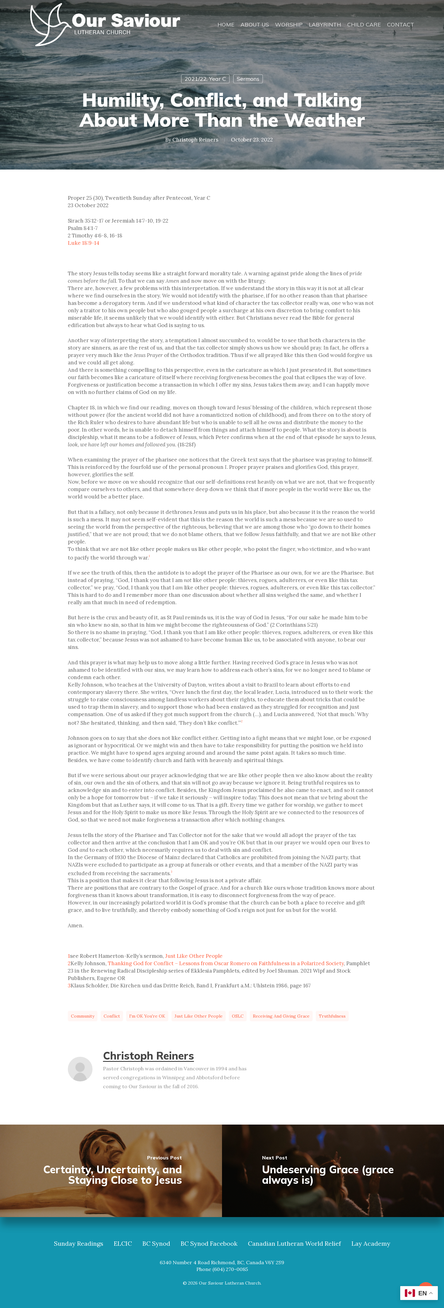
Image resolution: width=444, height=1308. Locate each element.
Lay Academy (371, 1243)
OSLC (238, 1016)
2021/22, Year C (205, 78)
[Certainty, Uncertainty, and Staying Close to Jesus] (111, 1171)
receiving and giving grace (281, 1016)
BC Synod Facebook (209, 1243)
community (82, 1016)
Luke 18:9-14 (83, 243)
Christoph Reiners (195, 139)
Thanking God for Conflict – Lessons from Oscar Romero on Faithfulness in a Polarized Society (226, 963)
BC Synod (156, 1243)
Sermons (248, 78)
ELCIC (123, 1243)
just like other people (199, 1016)
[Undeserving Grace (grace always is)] (333, 1171)
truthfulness (332, 1016)
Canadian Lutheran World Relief (294, 1243)
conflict (112, 1016)
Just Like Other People (194, 956)
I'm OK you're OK (147, 1016)
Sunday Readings (78, 1243)
